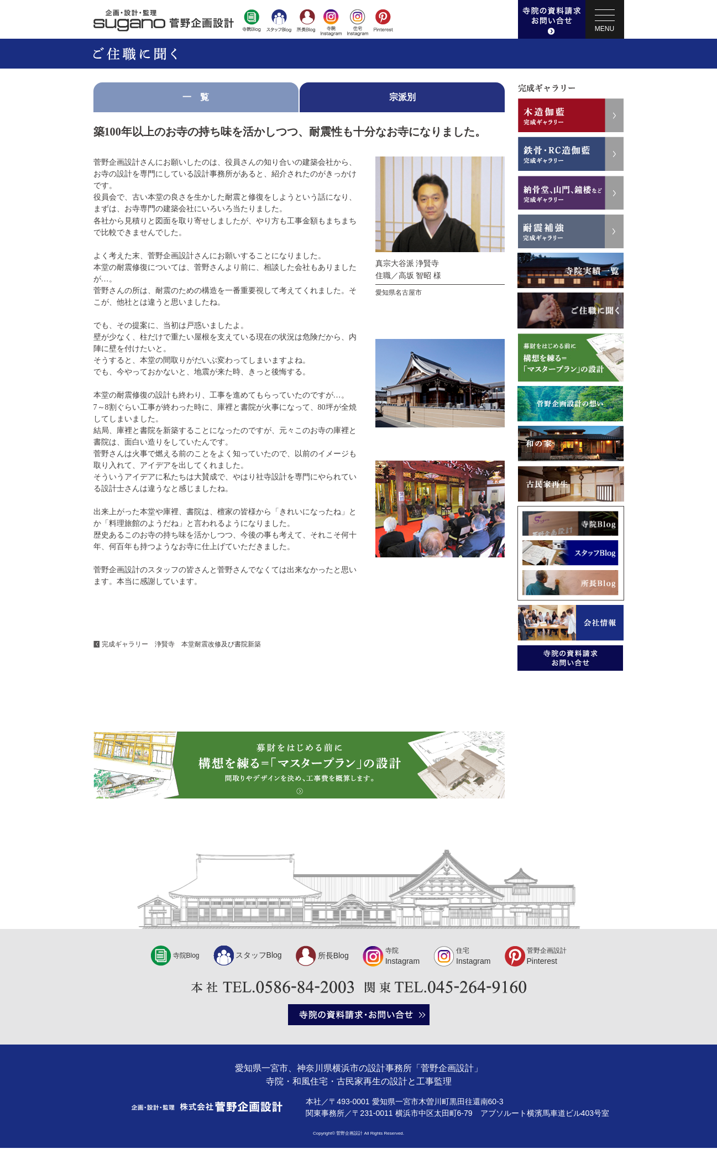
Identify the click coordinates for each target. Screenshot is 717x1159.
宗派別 (402, 97)
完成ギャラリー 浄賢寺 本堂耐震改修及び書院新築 (181, 644)
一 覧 (195, 97)
